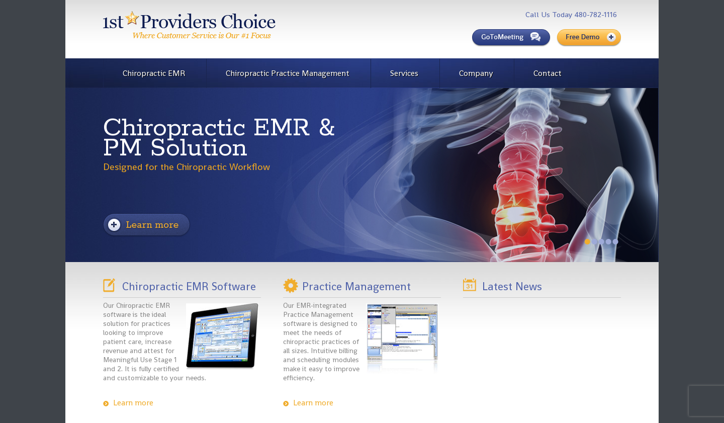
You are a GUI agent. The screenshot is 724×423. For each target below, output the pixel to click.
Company (476, 73)
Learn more (133, 403)
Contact (547, 73)
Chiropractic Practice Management (287, 73)
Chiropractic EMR (154, 73)
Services (404, 73)
